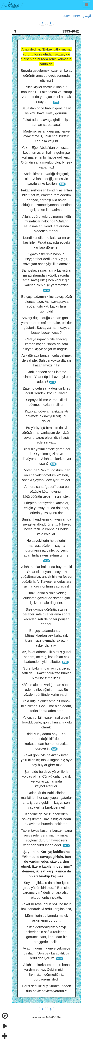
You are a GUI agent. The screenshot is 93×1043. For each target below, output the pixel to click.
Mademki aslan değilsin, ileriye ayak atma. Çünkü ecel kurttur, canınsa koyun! (46, 136)
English (66, 16)
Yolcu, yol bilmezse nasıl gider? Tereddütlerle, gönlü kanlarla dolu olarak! (46, 722)
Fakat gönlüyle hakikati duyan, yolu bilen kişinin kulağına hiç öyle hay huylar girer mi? (46, 760)
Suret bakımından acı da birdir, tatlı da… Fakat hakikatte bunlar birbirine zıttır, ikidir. (46, 673)
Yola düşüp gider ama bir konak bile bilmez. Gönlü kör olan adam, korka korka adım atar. (46, 706)
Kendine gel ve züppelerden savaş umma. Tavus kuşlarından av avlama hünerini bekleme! (46, 819)
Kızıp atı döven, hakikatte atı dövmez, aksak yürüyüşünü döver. (46, 416)
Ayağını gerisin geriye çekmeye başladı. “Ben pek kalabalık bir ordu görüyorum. (46, 953)
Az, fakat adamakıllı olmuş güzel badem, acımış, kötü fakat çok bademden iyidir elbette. (46, 657)
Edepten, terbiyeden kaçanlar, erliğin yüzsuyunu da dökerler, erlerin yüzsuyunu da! (46, 508)
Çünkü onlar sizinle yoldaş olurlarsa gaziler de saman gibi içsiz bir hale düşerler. (46, 598)
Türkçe (76, 16)
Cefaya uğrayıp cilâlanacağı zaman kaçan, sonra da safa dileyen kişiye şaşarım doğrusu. (46, 344)
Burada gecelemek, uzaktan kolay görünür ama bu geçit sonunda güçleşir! (46, 75)
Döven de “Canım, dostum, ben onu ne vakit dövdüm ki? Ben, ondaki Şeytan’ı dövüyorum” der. (46, 475)
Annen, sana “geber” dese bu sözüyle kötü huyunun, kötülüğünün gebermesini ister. (46, 491)
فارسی (87, 16)
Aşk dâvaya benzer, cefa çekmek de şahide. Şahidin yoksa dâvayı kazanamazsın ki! (46, 360)
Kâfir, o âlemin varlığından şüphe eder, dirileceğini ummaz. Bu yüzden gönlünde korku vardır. (46, 689)
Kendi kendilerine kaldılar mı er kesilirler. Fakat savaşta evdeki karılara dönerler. (46, 242)
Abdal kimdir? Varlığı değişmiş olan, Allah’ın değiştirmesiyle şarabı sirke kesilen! (47, 178)
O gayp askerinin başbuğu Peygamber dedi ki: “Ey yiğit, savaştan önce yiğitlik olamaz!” (46, 259)
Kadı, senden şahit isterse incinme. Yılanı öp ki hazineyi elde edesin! (46, 377)
